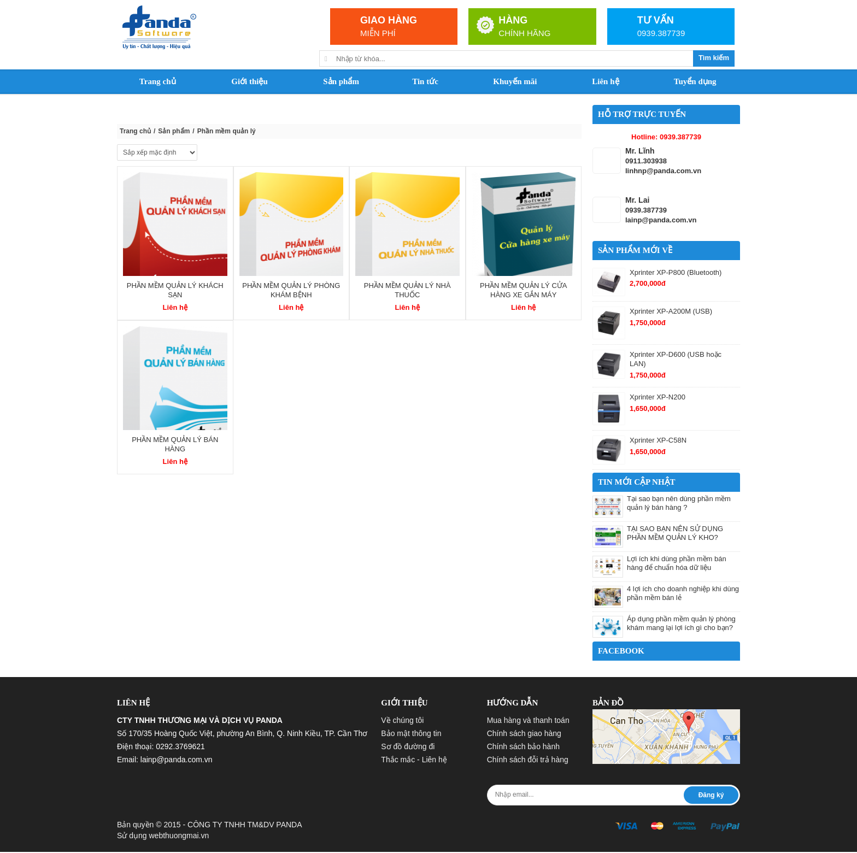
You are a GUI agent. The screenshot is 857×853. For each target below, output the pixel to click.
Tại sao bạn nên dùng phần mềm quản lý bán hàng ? (679, 503)
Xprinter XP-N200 (657, 397)
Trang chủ (135, 131)
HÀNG (512, 20)
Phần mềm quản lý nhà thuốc (407, 290)
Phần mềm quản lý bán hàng (175, 444)
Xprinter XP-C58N (658, 440)
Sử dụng (163, 835)
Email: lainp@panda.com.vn (165, 759)
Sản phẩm (174, 131)
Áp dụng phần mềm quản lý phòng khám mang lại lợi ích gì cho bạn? (681, 623)
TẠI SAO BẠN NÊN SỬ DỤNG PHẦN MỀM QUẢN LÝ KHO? (675, 533)
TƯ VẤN (655, 20)
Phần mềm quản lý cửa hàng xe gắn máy (523, 290)
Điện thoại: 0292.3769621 (161, 746)
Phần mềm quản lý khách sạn (175, 290)
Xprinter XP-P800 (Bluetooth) (675, 272)
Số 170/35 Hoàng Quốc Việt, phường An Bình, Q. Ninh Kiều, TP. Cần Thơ (242, 733)
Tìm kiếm (713, 58)
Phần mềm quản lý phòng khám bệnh (291, 290)
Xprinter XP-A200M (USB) (671, 311)
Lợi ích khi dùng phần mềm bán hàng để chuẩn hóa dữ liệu (676, 563)
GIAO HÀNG (388, 20)
